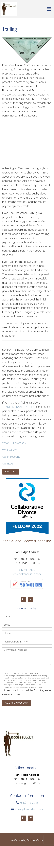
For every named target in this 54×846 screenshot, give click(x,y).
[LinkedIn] (23, 599)
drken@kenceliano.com (27, 574)
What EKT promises (14, 443)
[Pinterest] (30, 599)
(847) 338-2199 (29, 802)
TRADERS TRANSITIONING (18, 406)
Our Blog (7, 463)
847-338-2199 (27, 569)
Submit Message (16, 702)
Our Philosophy (11, 456)
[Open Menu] (49, 9)
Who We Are (9, 449)
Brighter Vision (35, 840)
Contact (10, 471)
